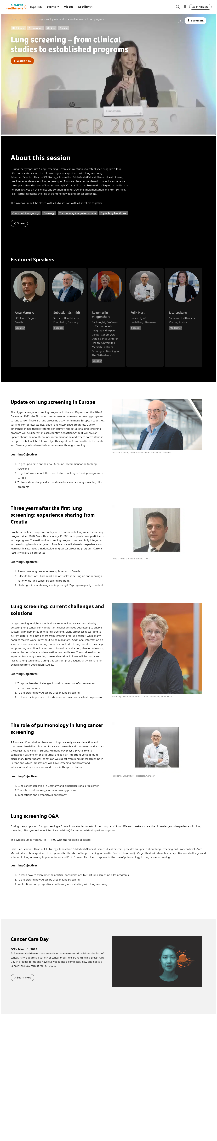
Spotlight (86, 6)
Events (53, 6)
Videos (68, 6)
